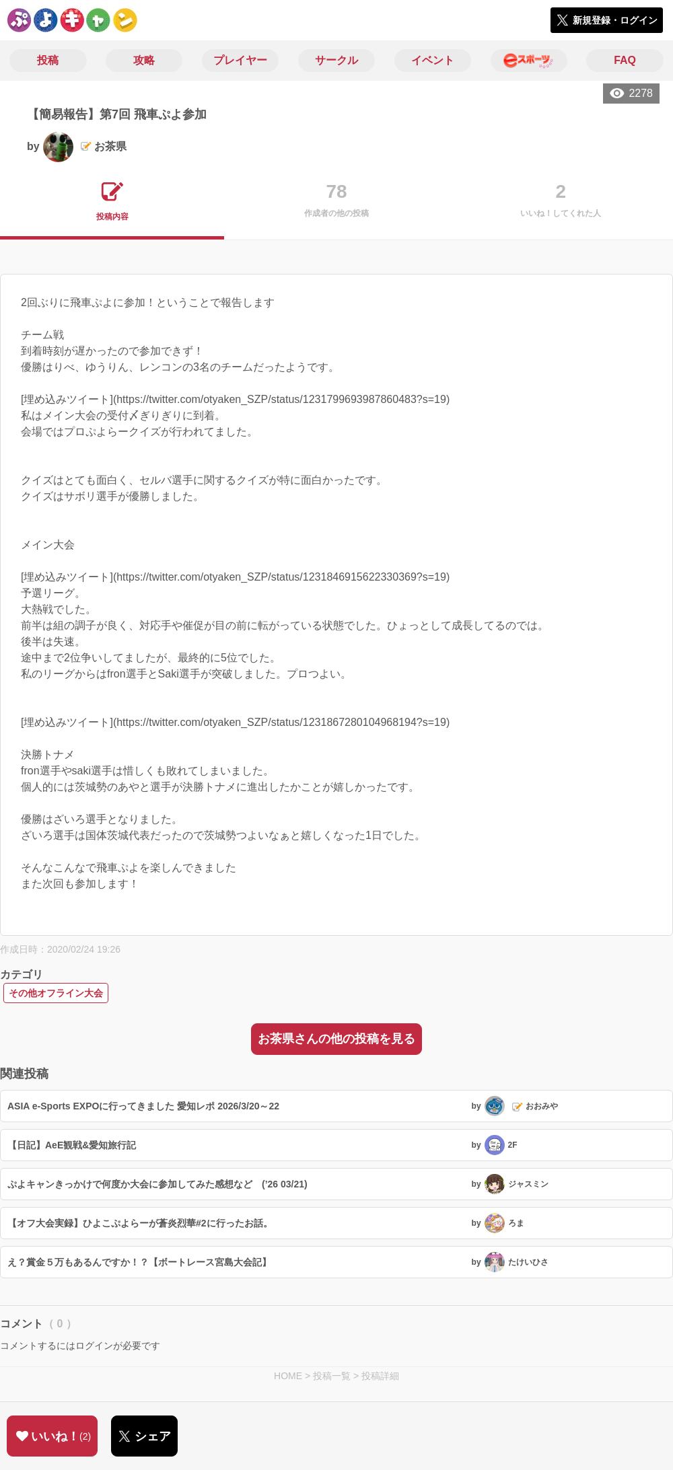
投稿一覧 (332, 1375)
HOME (288, 1375)
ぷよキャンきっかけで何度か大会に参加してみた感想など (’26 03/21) (157, 1184)
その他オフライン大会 (56, 993)
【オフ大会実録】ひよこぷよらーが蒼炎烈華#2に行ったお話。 (140, 1223)
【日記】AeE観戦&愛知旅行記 (71, 1145)
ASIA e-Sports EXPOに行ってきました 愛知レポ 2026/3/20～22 (143, 1106)
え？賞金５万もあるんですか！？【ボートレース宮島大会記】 (139, 1262)
